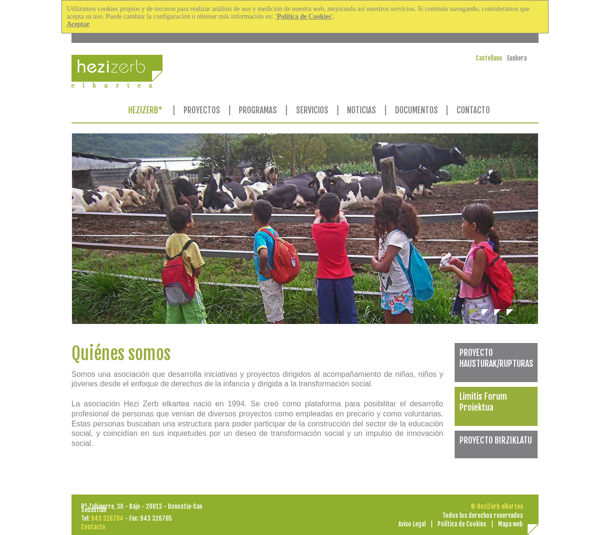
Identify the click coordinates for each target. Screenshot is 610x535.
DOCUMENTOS (416, 110)
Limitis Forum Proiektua (483, 402)
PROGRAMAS (258, 110)
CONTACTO (473, 110)
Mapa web (510, 524)
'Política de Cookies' (304, 16)
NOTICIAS (361, 110)
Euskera (517, 58)
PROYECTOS (201, 110)
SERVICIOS (312, 110)
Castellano (489, 58)
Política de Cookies (461, 524)
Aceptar (78, 24)
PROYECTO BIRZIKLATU (495, 440)
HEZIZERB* (145, 110)
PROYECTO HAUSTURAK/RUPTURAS (496, 358)
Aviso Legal (412, 524)
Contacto (93, 527)
